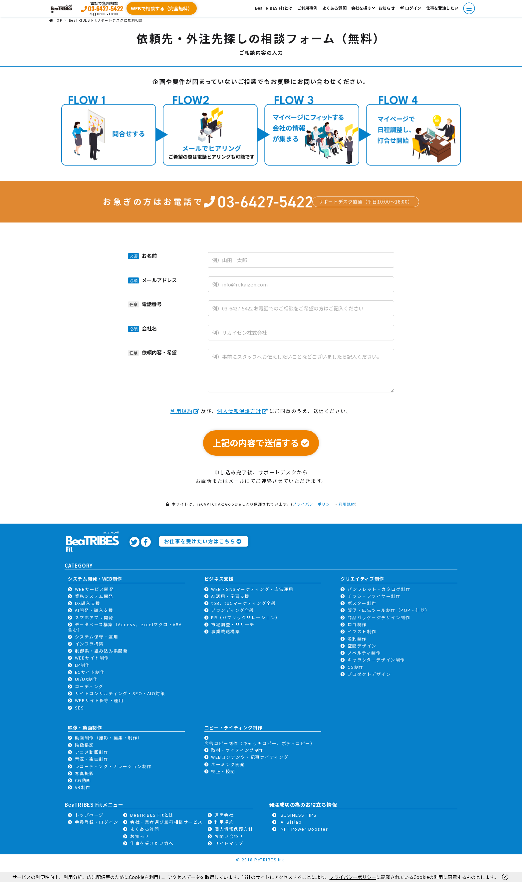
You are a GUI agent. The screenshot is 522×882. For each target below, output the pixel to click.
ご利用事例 (307, 8)
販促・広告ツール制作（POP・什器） (389, 610)
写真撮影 (84, 773)
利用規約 (185, 410)
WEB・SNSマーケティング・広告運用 (252, 589)
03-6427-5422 (105, 9)
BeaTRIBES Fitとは (274, 8)
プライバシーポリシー (313, 504)
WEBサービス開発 (94, 589)
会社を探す (361, 8)
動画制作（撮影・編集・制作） (108, 737)
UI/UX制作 (86, 679)
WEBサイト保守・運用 (99, 700)
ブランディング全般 (232, 610)
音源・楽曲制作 (92, 759)
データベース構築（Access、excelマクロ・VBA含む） (125, 627)
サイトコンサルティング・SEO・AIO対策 (120, 693)
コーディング (89, 686)
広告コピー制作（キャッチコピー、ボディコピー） (259, 743)
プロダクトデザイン (369, 674)
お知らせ (386, 8)
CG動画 (83, 780)
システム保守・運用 (97, 637)
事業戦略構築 (225, 631)
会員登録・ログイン (97, 822)
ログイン (410, 8)
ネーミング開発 (228, 764)
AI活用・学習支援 (230, 596)
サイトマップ (228, 843)
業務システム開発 (94, 596)
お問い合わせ (228, 836)
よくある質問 (334, 8)
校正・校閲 (223, 771)
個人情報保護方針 (242, 410)
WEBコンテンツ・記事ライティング (250, 757)
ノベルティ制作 (364, 653)
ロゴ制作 (357, 624)
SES (79, 707)
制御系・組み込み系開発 (101, 651)
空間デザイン (362, 646)
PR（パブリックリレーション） (245, 617)
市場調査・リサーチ (233, 624)
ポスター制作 (362, 603)
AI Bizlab (291, 822)
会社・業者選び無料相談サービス (166, 822)
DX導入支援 (88, 603)
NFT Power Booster (304, 829)
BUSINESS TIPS (299, 815)
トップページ (89, 815)
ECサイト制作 (90, 672)
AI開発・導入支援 (94, 610)
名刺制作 (357, 639)
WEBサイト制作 (92, 658)
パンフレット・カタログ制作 (379, 589)
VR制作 (83, 787)
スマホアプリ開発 (94, 617)
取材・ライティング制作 (237, 750)
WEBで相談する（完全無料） (161, 8)
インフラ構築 (89, 644)
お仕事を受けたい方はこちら (203, 541)
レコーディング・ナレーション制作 (113, 766)
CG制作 (356, 667)
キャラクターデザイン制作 (376, 660)
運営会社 (224, 815)
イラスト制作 (362, 631)
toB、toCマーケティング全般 (243, 603)
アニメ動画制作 (92, 752)
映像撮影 (84, 745)
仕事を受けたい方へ (152, 843)
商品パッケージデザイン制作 (379, 617)
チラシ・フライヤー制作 (374, 596)
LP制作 (82, 665)
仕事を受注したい (442, 8)
